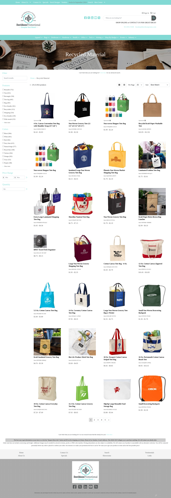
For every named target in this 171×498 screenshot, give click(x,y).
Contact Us (37, 2)
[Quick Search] (127, 18)
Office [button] (83, 37)
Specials (64, 456)
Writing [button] (98, 37)
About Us (24, 2)
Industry (131, 37)
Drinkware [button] (55, 37)
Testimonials (149, 453)
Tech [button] (90, 37)
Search (90, 2)
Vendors (64, 2)
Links (150, 456)
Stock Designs (55, 2)
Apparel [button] (37, 37)
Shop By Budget (111, 37)
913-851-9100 (129, 27)
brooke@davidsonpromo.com (145, 27)
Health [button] (75, 37)
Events (122, 37)
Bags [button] (46, 37)
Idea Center (98, 2)
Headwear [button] (65, 37)
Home (18, 2)
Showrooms (107, 456)
